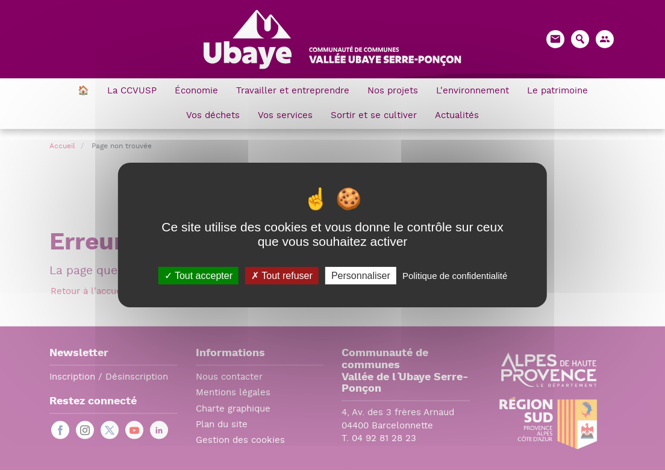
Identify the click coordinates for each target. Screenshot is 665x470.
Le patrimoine (557, 91)
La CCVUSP (132, 91)
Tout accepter (198, 276)
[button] (605, 39)
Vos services (285, 116)
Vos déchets (213, 116)
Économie (196, 91)
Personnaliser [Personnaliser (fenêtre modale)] (360, 276)
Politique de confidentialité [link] (454, 276)
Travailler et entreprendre (292, 91)
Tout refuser (282, 276)
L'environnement (472, 91)
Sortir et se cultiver (374, 116)
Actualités (457, 116)
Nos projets (392, 91)
